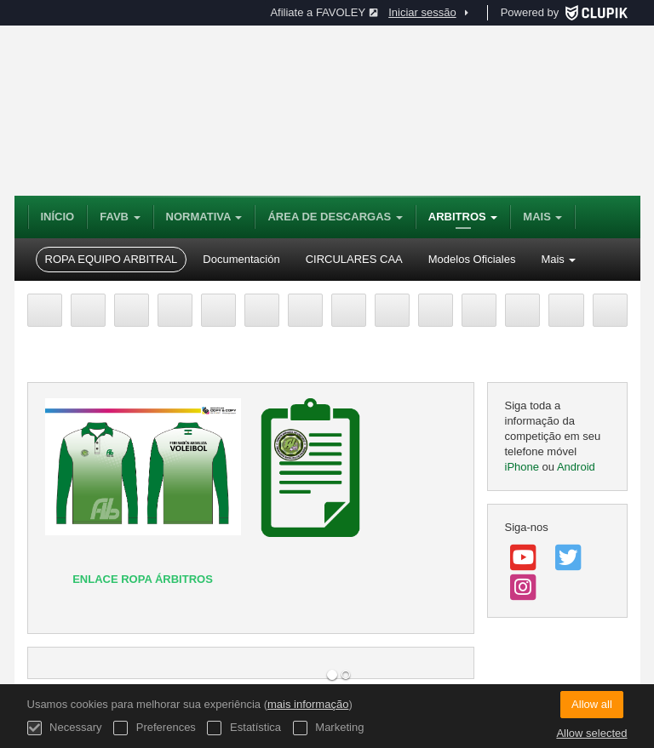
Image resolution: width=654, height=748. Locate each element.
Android (576, 466)
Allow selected (591, 733)
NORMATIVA (204, 216)
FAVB (120, 216)
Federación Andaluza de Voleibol (261, 111)
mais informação (307, 704)
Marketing (328, 728)
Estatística (244, 728)
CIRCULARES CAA (354, 259)
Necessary (64, 728)
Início (58, 216)
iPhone (522, 466)
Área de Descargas (334, 216)
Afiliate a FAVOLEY (324, 12)
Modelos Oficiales (472, 259)
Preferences (154, 728)
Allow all (591, 704)
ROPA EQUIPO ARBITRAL (111, 259)
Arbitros (463, 216)
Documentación (241, 259)
